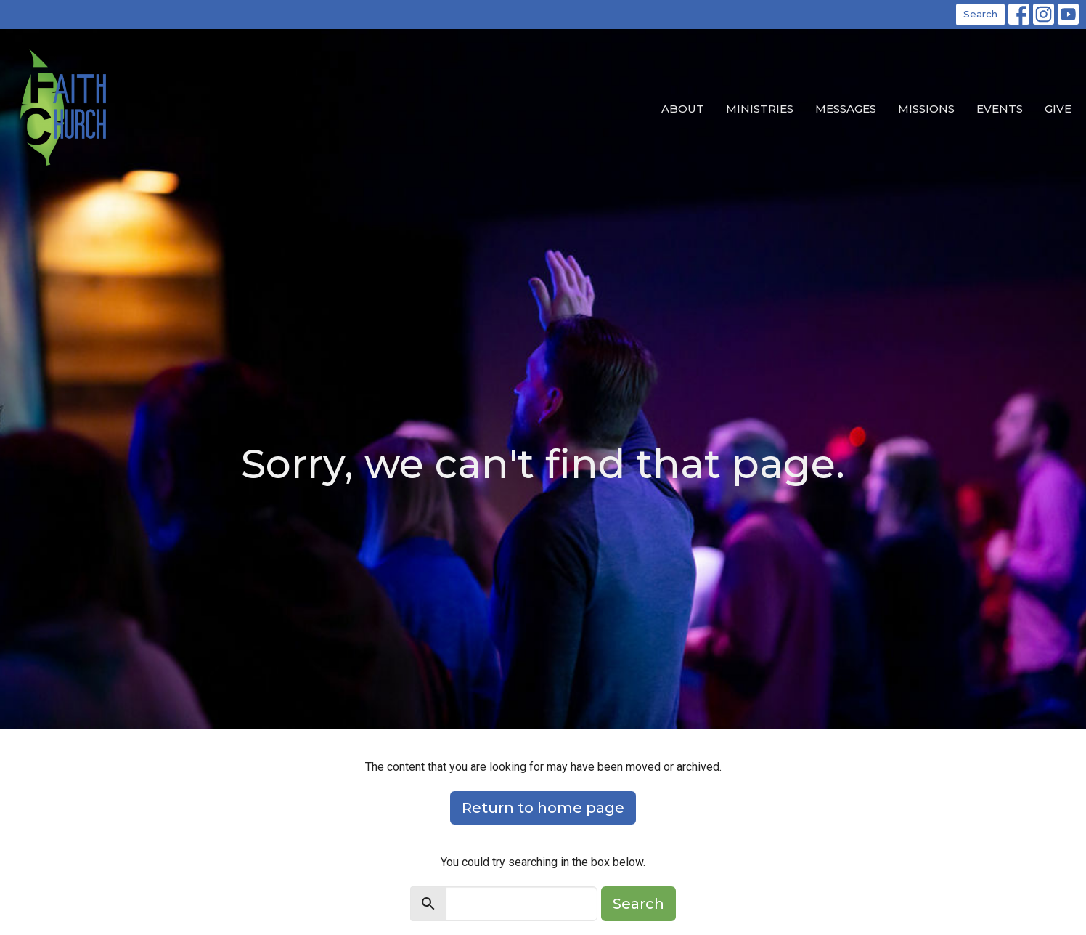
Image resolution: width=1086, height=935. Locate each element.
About (682, 109)
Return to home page (543, 808)
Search (980, 14)
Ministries (759, 109)
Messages (845, 109)
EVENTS (999, 109)
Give (1058, 109)
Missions (926, 109)
